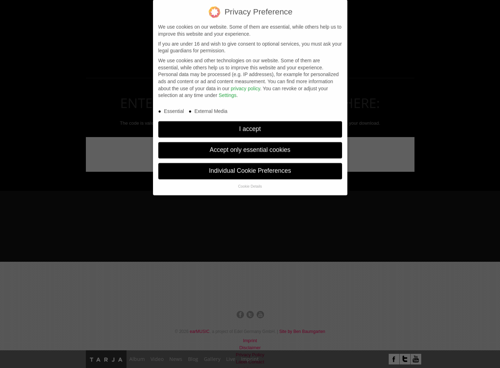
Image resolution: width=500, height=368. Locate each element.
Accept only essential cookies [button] (250, 146)
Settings (228, 92)
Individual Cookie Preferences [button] (250, 167)
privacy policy (245, 84)
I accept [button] (250, 125)
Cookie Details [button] (250, 183)
